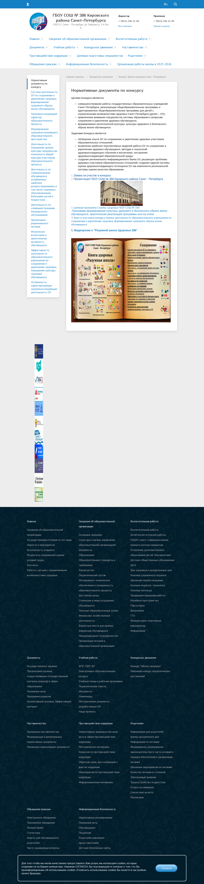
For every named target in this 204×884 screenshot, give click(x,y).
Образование (86, 555)
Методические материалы (94, 747)
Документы (36, 47)
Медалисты (85, 691)
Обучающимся (87, 827)
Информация (137, 630)
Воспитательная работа (131, 39)
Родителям (135, 56)
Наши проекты (87, 711)
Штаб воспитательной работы (148, 534)
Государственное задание (42, 666)
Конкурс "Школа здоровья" (145, 666)
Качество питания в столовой (147, 772)
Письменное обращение (41, 822)
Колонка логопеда (141, 590)
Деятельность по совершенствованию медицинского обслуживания (43, 209)
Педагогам (85, 832)
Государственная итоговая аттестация (49, 539)
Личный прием (35, 827)
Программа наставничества (43, 731)
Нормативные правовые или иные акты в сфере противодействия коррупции (98, 736)
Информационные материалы (96, 782)
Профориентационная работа (147, 595)
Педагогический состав (92, 575)
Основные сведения (90, 534)
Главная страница (75, 76)
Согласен (166, 868)
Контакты (32, 565)
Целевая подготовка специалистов (100, 56)
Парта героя (137, 605)
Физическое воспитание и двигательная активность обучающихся (39, 238)
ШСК (133, 565)
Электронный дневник (143, 777)
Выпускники (137, 610)
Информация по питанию (144, 741)
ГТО (132, 615)
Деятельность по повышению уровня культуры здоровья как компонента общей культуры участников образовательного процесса (44, 154)
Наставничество (132, 47)
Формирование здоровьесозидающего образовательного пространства (44, 134)
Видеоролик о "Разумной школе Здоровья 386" (106, 230)
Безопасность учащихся (41, 550)
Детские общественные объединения (152, 560)
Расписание (137, 797)
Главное (34, 39)
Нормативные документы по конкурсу (39, 83)
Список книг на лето (142, 792)
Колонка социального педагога (148, 575)
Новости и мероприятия (41, 545)
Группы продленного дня (144, 736)
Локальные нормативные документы (48, 747)
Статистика (33, 832)
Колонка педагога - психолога (147, 585)
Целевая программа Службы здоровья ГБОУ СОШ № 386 (107, 207)
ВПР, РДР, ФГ (87, 666)
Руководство (86, 570)
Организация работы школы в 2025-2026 (144, 64)
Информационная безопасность (87, 64)
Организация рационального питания (39, 223)
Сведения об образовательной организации (77, 39)
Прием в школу (162, 26)
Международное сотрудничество (98, 635)
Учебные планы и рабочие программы (101, 681)
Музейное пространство (144, 600)
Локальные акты (36, 691)
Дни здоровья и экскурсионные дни (151, 570)
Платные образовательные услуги (98, 610)
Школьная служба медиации (146, 580)
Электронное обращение (41, 817)
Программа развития (39, 696)
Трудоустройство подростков (147, 782)
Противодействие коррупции (48, 56)
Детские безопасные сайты (95, 847)
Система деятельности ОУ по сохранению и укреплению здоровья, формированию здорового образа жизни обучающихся (44, 100)
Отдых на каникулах (142, 787)
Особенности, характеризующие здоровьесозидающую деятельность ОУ (44, 287)
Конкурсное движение (98, 47)
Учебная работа (64, 47)
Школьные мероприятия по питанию (151, 767)
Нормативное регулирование (95, 817)
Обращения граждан (43, 64)
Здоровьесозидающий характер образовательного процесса (44, 119)
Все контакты (125, 26)
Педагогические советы (92, 686)
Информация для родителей (146, 731)
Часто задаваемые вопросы (43, 847)
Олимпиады (85, 696)
